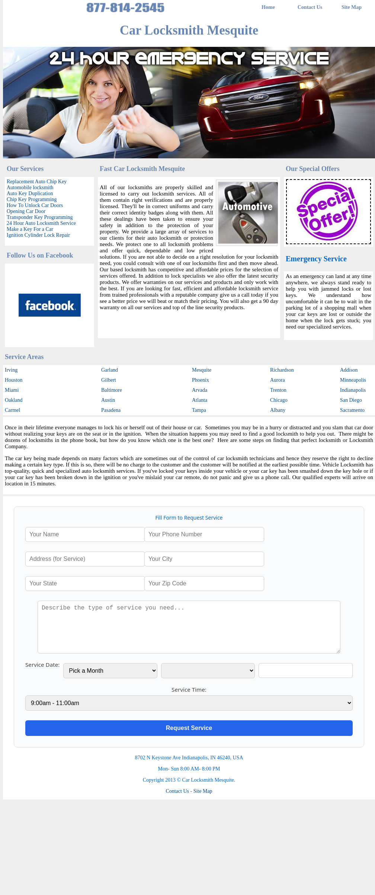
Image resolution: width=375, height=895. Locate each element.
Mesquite (201, 370)
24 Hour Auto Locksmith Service (41, 223)
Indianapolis (353, 390)
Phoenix (200, 380)
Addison (349, 370)
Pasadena (111, 410)
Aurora (277, 380)
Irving (11, 370)
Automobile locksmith (30, 187)
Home (268, 7)
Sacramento (352, 410)
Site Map (352, 7)
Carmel (12, 410)
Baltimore (111, 390)
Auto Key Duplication (30, 193)
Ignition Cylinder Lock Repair (38, 235)
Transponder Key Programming (40, 217)
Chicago (279, 400)
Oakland (13, 400)
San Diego (351, 400)
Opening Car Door (26, 211)
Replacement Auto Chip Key (37, 181)
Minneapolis (353, 380)
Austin (108, 400)
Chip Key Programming (32, 199)
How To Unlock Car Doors (35, 205)
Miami (12, 390)
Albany (277, 410)
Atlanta (199, 400)
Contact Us (310, 7)
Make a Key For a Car (30, 229)
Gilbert (108, 380)
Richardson (282, 370)
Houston (13, 380)
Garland (109, 370)
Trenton (278, 390)
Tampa (199, 410)
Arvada (199, 390)
